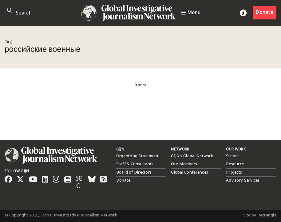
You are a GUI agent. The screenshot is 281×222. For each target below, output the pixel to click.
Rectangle (266, 215)
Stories (232, 156)
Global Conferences (189, 172)
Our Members (184, 164)
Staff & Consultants (135, 164)
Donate (264, 12)
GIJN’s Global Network (192, 156)
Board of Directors (134, 172)
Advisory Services (242, 180)
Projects (234, 172)
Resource (235, 164)
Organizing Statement (137, 156)
